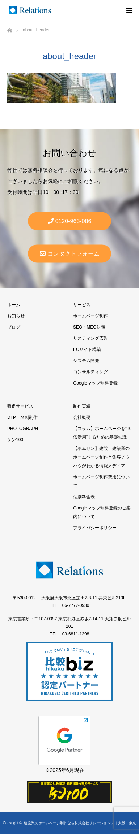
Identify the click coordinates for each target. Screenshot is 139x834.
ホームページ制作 (90, 315)
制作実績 (81, 406)
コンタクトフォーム (70, 254)
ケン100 (15, 439)
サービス (81, 304)
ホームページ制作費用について (101, 481)
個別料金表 (84, 496)
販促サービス (20, 406)
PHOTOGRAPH (22, 428)
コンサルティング (90, 371)
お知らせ (16, 315)
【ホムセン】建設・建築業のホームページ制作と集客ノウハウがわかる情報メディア (101, 457)
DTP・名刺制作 (22, 417)
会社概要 (81, 417)
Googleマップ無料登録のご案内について (102, 512)
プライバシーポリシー (95, 527)
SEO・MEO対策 (89, 327)
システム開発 (86, 360)
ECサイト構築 (87, 349)
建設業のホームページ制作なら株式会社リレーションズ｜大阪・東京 (80, 823)
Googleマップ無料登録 (95, 383)
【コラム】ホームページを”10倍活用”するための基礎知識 (102, 433)
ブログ (13, 327)
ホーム (13, 304)
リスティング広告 (90, 338)
